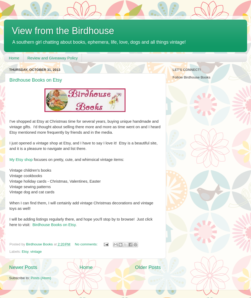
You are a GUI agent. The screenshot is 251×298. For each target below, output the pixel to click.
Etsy (25, 252)
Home (14, 58)
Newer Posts (23, 267)
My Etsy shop (21, 160)
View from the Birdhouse (63, 30)
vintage (36, 252)
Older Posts (148, 267)
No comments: (87, 244)
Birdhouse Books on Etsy (35, 80)
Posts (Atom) (41, 278)
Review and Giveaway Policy (52, 58)
